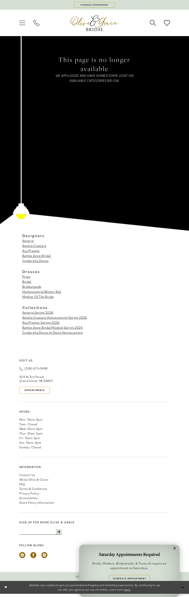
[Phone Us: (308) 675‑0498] (36, 24)
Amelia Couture (34, 247)
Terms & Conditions (33, 491)
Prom (26, 277)
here (127, 593)
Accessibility (28, 500)
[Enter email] (44, 534)
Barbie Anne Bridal (36, 257)
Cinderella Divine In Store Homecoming (52, 334)
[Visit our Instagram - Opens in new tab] (22, 558)
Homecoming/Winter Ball (41, 292)
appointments (38, 391)
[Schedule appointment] (94, 5)
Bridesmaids (31, 287)
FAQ (22, 486)
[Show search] (153, 24)
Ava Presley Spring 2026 (41, 324)
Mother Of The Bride (38, 297)
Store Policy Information (36, 505)
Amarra (28, 242)
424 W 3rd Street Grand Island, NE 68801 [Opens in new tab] (36, 380)
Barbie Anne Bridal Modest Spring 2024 (52, 329)
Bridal (26, 282)
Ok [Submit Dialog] (182, 590)
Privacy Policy (29, 495)
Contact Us (27, 477)
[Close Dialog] (6, 590)
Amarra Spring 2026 (37, 314)
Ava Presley (31, 252)
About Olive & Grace (34, 482)
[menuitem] (22, 24)
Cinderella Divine (35, 262)
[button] (22, 24)
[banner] (94, 24)
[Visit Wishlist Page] (167, 24)
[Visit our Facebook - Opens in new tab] (33, 558)
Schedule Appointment (129, 577)
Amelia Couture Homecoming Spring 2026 (54, 319)
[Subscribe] (65, 534)
